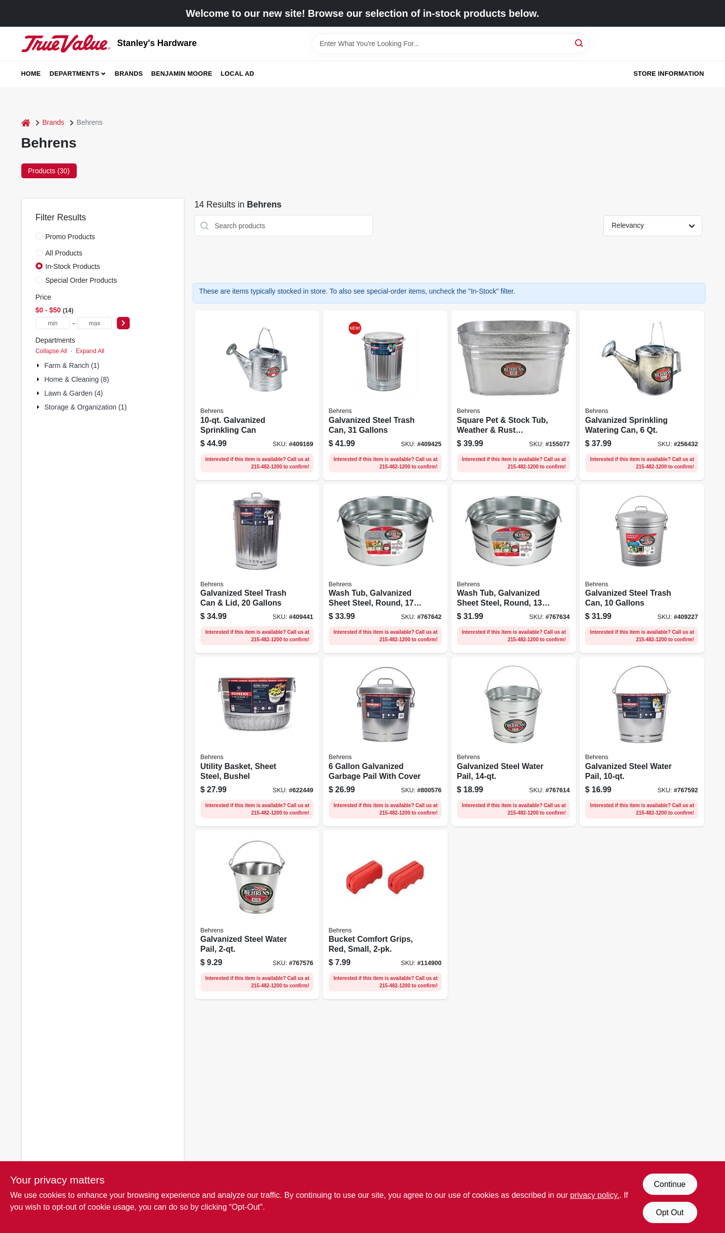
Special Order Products (81, 280)
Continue (669, 1184)
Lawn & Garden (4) (74, 393)
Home (31, 73)
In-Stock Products (73, 266)
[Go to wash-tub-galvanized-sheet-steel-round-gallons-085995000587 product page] (385, 569)
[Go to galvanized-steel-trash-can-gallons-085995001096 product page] (641, 569)
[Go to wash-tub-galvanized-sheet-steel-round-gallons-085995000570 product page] (513, 569)
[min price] (53, 323)
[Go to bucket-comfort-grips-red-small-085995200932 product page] (385, 915)
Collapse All (51, 351)
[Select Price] (123, 323)
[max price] (94, 323)
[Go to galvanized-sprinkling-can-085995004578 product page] (257, 395)
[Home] (25, 122)
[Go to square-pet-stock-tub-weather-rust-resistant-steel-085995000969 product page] (513, 395)
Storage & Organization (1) (86, 407)
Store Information (668, 73)
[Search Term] (450, 43)
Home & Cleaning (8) (77, 379)
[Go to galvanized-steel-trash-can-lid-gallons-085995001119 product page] (257, 569)
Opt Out (669, 1212)
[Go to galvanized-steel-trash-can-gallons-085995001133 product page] (385, 395)
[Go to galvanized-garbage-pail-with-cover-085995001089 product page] (385, 741)
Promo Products (70, 236)
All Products (64, 253)
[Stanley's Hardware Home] (65, 43)
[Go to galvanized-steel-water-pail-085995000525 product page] (641, 741)
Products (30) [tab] (49, 171)
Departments (74, 73)
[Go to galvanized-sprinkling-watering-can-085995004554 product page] (641, 395)
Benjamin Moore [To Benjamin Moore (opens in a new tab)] (181, 73)
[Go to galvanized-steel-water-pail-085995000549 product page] (513, 741)
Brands (129, 73)
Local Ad (237, 73)
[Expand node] (39, 365)
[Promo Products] (39, 236)
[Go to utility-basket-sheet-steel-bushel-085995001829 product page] (257, 741)
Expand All (90, 351)
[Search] (579, 43)
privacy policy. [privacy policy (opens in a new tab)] (594, 1195)
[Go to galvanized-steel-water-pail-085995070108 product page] (257, 915)
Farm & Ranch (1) (72, 365)
